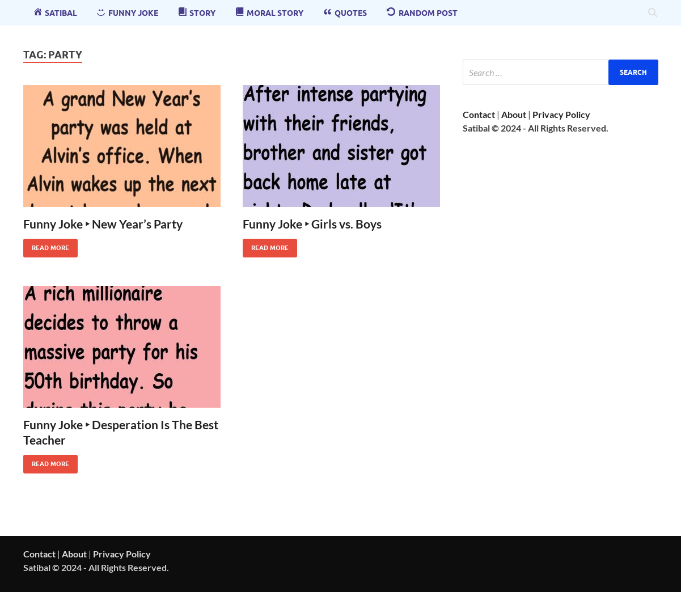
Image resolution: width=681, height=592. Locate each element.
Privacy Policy (561, 114)
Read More (46, 245)
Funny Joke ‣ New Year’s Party (103, 224)
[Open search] (652, 13)
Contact (479, 114)
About (513, 114)
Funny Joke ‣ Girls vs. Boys (312, 224)
